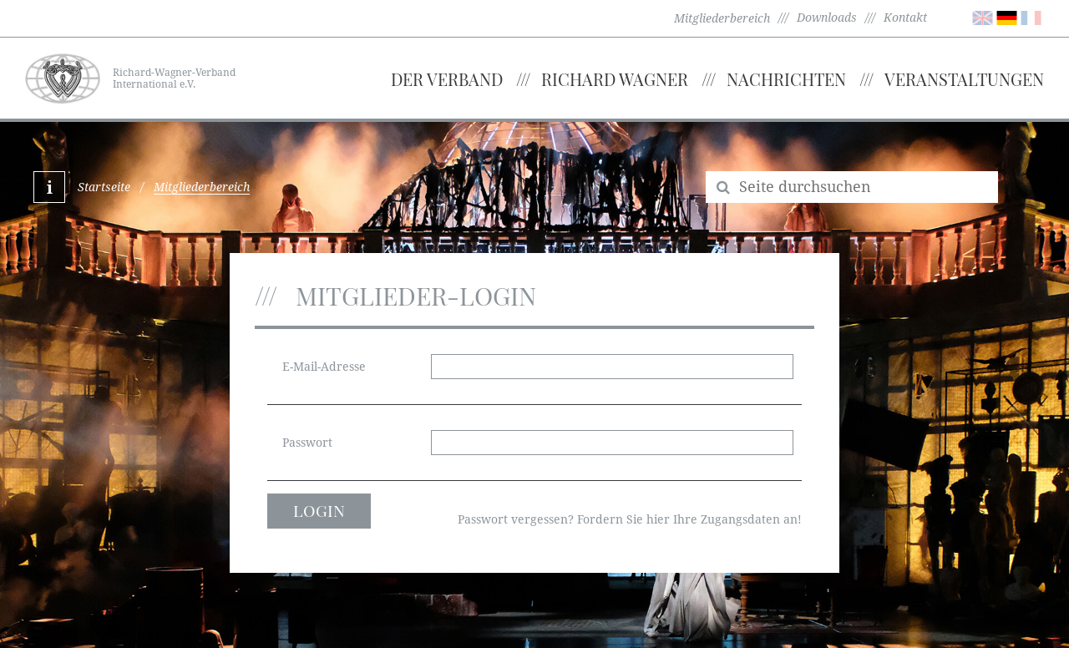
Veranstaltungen (964, 79)
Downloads (827, 17)
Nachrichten (786, 79)
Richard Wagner (614, 79)
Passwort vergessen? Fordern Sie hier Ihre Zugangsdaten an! (630, 519)
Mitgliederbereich (722, 18)
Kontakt (905, 17)
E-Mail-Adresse (324, 366)
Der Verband (447, 79)
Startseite (104, 187)
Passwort (307, 442)
